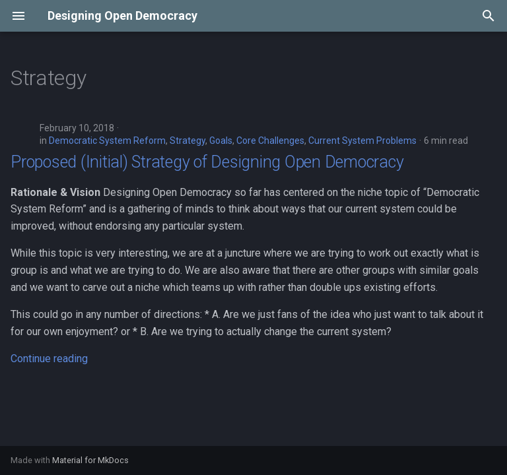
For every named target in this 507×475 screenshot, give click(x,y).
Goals (220, 140)
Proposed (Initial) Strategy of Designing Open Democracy (207, 162)
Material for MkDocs (90, 460)
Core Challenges (270, 140)
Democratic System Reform (107, 140)
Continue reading (49, 358)
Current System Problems (362, 140)
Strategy (187, 140)
